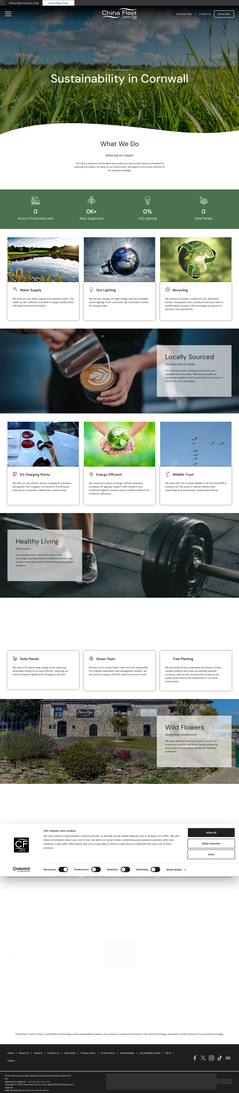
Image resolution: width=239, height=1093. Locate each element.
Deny (211, 1071)
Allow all (211, 1049)
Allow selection (211, 1060)
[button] (9, 952)
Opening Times (184, 13)
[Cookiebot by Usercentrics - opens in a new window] (21, 1086)
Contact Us (205, 13)
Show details (174, 1086)
